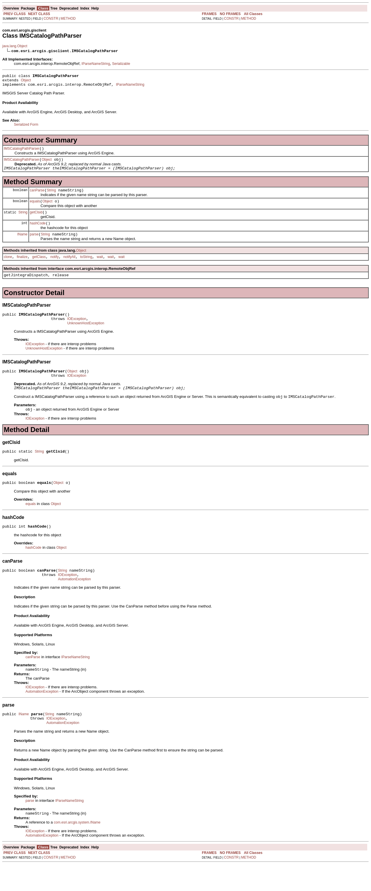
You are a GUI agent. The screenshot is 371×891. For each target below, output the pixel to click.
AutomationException (74, 602)
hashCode (38, 232)
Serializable (121, 64)
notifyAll (69, 267)
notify (54, 267)
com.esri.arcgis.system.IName (77, 849)
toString (86, 267)
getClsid (36, 220)
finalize (22, 267)
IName (22, 243)
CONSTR (50, 19)
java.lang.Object (14, 46)
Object (26, 82)
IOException (76, 332)
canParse (37, 196)
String (51, 196)
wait (100, 267)
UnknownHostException (85, 337)
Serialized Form (26, 127)
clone (8, 267)
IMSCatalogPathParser (21, 152)
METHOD (68, 19)
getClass (39, 267)
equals (35, 208)
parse (34, 244)
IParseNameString (95, 64)
